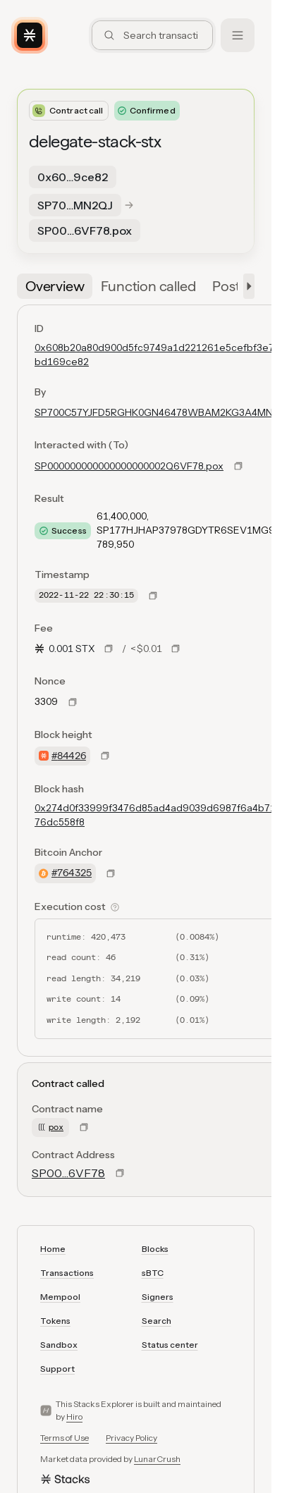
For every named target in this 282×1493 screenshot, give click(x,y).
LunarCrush (157, 1459)
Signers (157, 1296)
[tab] (54, 286)
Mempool (60, 1296)
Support (57, 1368)
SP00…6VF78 (68, 1173)
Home (53, 1248)
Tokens (55, 1320)
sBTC (153, 1272)
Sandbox (59, 1344)
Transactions (67, 1272)
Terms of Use (64, 1437)
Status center (170, 1344)
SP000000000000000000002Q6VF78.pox (129, 466)
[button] (246, 286)
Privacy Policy (131, 1437)
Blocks (155, 1248)
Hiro (74, 1416)
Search (156, 1320)
